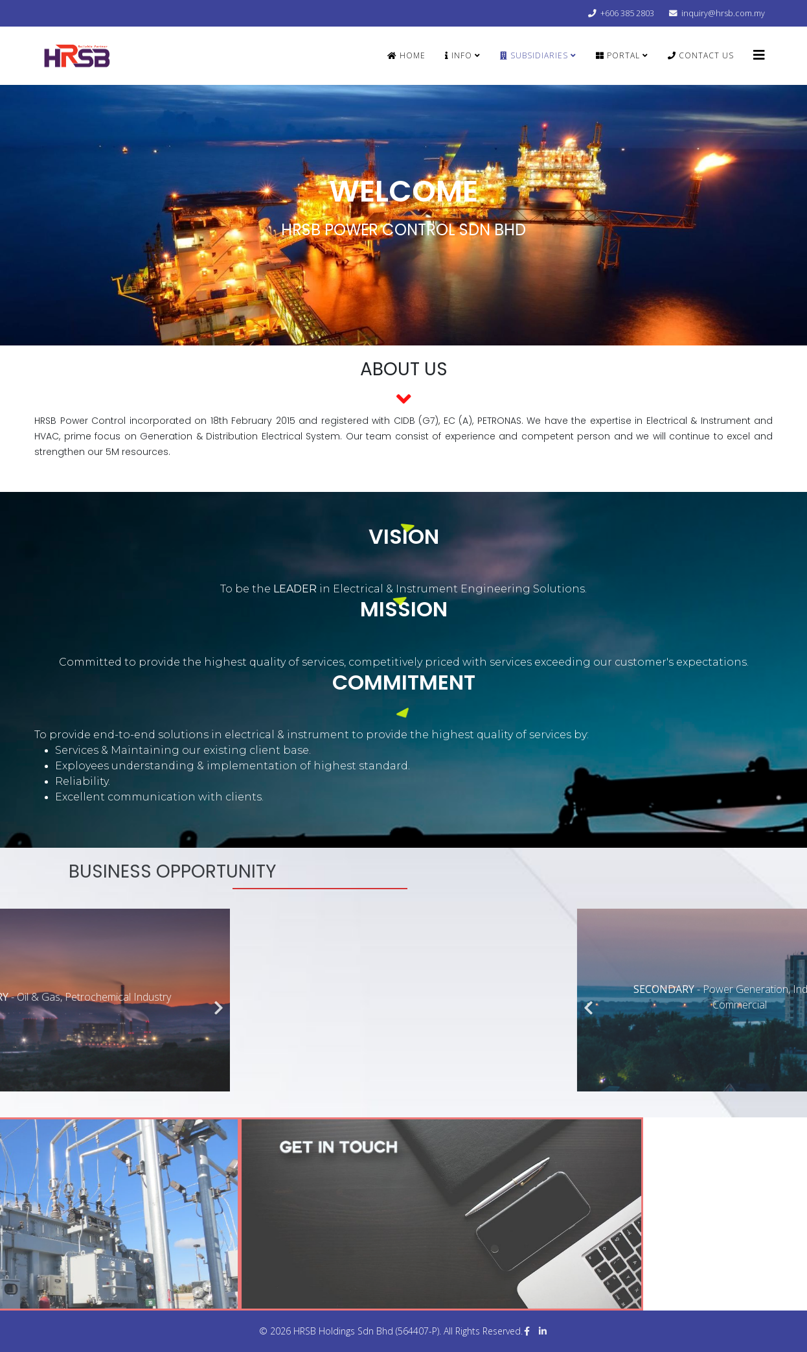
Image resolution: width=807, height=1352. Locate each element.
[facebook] (527, 1331)
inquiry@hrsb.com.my (723, 13)
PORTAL (618, 55)
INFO (458, 55)
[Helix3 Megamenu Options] (759, 55)
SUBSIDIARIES (534, 55)
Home (406, 55)
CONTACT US (701, 55)
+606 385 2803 (627, 13)
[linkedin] (543, 1331)
